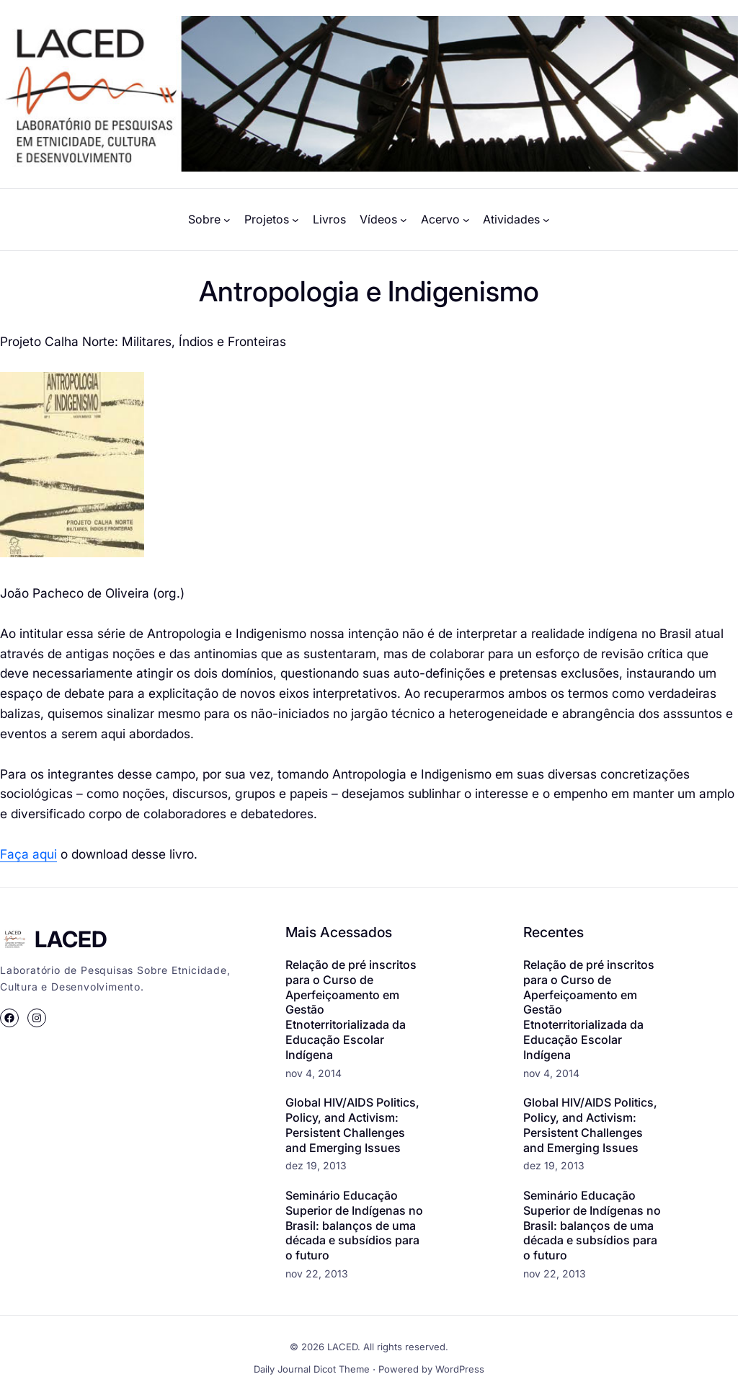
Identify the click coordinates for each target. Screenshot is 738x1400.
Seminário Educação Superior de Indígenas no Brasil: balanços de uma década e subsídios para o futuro (354, 1225)
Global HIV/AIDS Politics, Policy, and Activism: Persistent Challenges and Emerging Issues (352, 1124)
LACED (71, 939)
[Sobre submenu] (227, 219)
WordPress (459, 1369)
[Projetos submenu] (295, 219)
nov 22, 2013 (316, 1273)
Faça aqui (28, 853)
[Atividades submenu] (546, 219)
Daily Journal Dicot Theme (312, 1369)
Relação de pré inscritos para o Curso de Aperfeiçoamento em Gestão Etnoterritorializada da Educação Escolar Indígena (351, 1009)
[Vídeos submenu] (403, 219)
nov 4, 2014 (313, 1073)
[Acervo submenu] (466, 219)
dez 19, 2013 (316, 1165)
